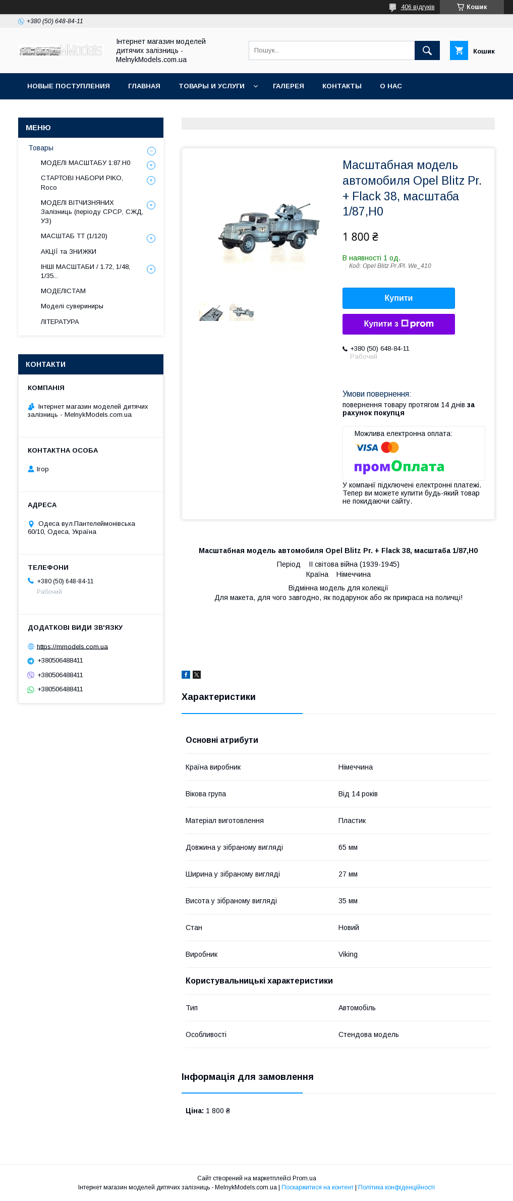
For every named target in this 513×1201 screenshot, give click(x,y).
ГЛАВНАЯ (144, 86)
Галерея (288, 86)
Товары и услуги (212, 86)
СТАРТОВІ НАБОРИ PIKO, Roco (82, 182)
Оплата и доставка (65, 112)
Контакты (342, 86)
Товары (40, 148)
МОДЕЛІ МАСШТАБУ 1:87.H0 (85, 163)
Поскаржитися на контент (317, 1187)
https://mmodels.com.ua (72, 646)
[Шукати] (427, 50)
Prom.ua (304, 1178)
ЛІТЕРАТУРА (60, 321)
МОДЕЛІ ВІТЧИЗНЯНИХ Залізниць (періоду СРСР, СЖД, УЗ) (92, 212)
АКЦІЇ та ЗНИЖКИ (68, 251)
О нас (391, 86)
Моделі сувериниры (72, 306)
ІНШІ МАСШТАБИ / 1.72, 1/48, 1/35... (85, 271)
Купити (399, 298)
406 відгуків (418, 7)
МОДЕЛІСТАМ (63, 291)
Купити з (398, 324)
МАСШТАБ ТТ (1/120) (74, 236)
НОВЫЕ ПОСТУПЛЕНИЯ (68, 86)
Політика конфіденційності (396, 1187)
